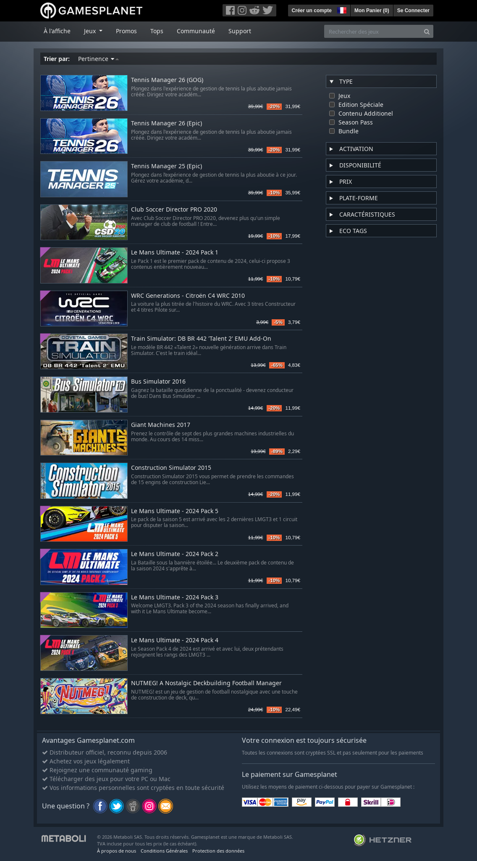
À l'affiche (57, 31)
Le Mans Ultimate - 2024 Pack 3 (174, 597)
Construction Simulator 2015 (171, 468)
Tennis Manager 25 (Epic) (166, 166)
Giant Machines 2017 (160, 425)
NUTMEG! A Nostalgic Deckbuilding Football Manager (206, 683)
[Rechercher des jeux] (372, 31)
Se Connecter (413, 10)
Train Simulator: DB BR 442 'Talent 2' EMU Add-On (201, 338)
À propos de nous (116, 851)
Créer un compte (312, 10)
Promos (126, 31)
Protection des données (218, 851)
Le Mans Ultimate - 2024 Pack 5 (174, 511)
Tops (156, 31)
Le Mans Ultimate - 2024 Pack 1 (174, 252)
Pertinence (98, 59)
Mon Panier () (371, 10)
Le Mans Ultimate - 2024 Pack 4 (174, 640)
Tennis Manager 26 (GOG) (167, 80)
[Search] (426, 31)
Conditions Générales (164, 851)
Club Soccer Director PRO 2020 (174, 209)
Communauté (196, 31)
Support (239, 31)
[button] (340, 9)
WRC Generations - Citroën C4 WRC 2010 (188, 295)
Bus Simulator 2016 (158, 381)
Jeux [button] (90, 31)
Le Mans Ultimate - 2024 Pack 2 (174, 554)
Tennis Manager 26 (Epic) (166, 123)
